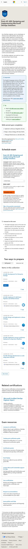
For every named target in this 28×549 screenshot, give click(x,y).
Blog (20, 540)
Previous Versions (13, 540)
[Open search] (21, 2)
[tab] (7, 263)
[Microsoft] (14, 2)
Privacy (9, 542)
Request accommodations (10, 491)
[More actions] (25, 5)
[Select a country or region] (14, 181)
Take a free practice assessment (11, 206)
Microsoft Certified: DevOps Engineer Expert (13, 399)
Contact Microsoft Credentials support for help (13, 468)
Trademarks (3, 547)
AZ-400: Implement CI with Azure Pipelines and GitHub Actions (12, 297)
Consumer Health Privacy (7, 544)
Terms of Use (19, 544)
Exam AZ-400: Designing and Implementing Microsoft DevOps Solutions (13, 156)
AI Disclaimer (4, 540)
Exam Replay (6, 458)
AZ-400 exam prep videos (16, 108)
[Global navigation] (1, 2)
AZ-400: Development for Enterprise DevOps (13, 274)
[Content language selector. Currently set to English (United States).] (8, 533)
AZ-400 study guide (17, 113)
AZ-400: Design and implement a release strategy (14, 318)
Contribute (3, 542)
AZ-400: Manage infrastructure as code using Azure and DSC (13, 356)
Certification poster (8, 448)
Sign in (25, 2)
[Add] (22, 289)
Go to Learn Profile (6, 143)
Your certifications (8, 480)
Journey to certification (9, 427)
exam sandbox (16, 119)
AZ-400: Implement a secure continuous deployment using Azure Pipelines (14, 338)
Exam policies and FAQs (9, 501)
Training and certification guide (11, 438)
